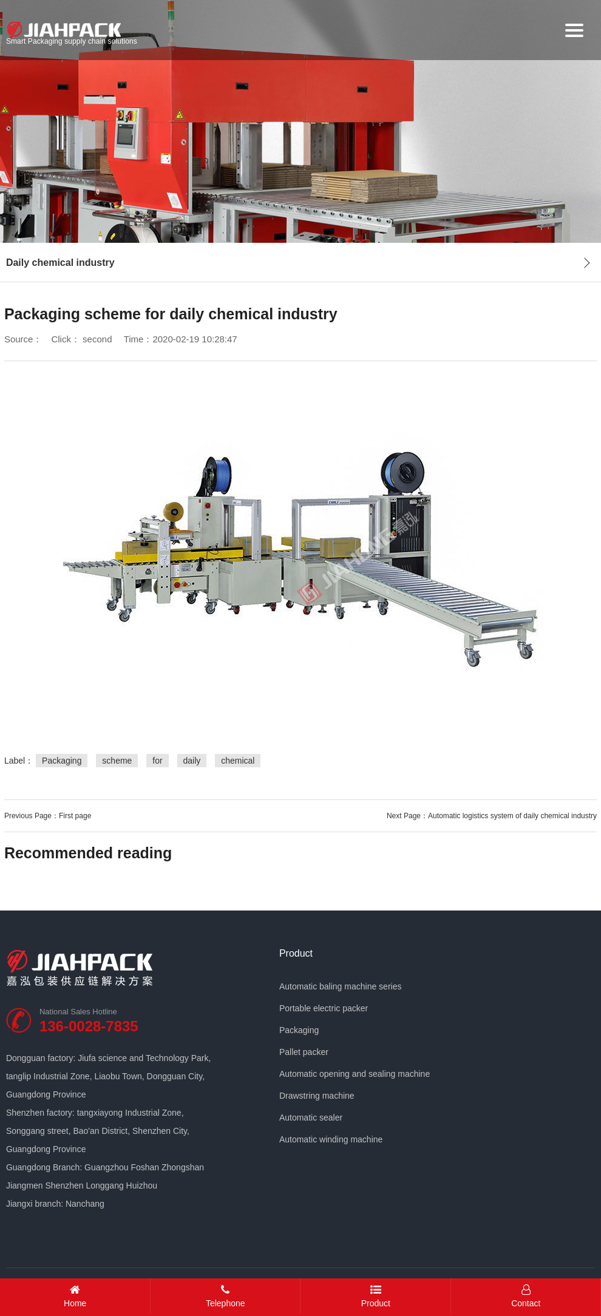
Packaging (299, 1030)
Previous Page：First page (47, 816)
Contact (526, 1296)
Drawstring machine (317, 1096)
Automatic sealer (310, 1117)
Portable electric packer (323, 1008)
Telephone (226, 1296)
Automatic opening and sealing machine (354, 1074)
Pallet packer (303, 1052)
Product (296, 953)
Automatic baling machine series (340, 986)
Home (75, 1296)
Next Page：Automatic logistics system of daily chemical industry (492, 815)
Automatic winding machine (330, 1139)
